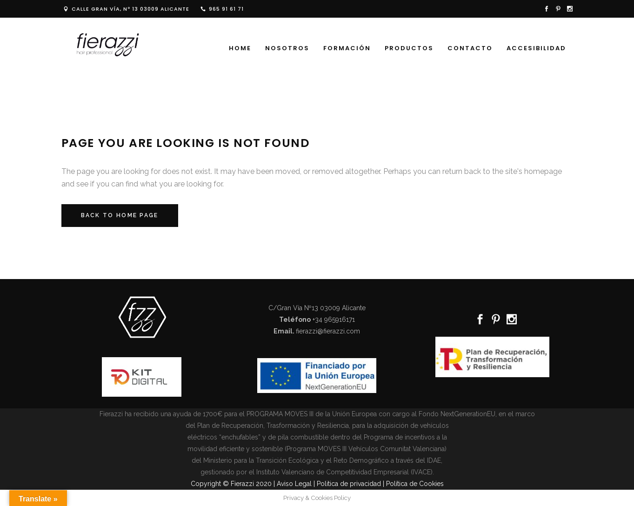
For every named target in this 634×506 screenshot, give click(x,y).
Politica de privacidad (349, 483)
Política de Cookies (415, 483)
